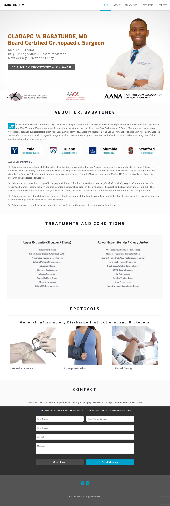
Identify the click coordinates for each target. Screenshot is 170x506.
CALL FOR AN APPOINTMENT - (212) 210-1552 (41, 72)
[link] (26, 152)
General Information (22, 368)
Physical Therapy (123, 368)
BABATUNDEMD (15, 5)
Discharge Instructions (75, 368)
